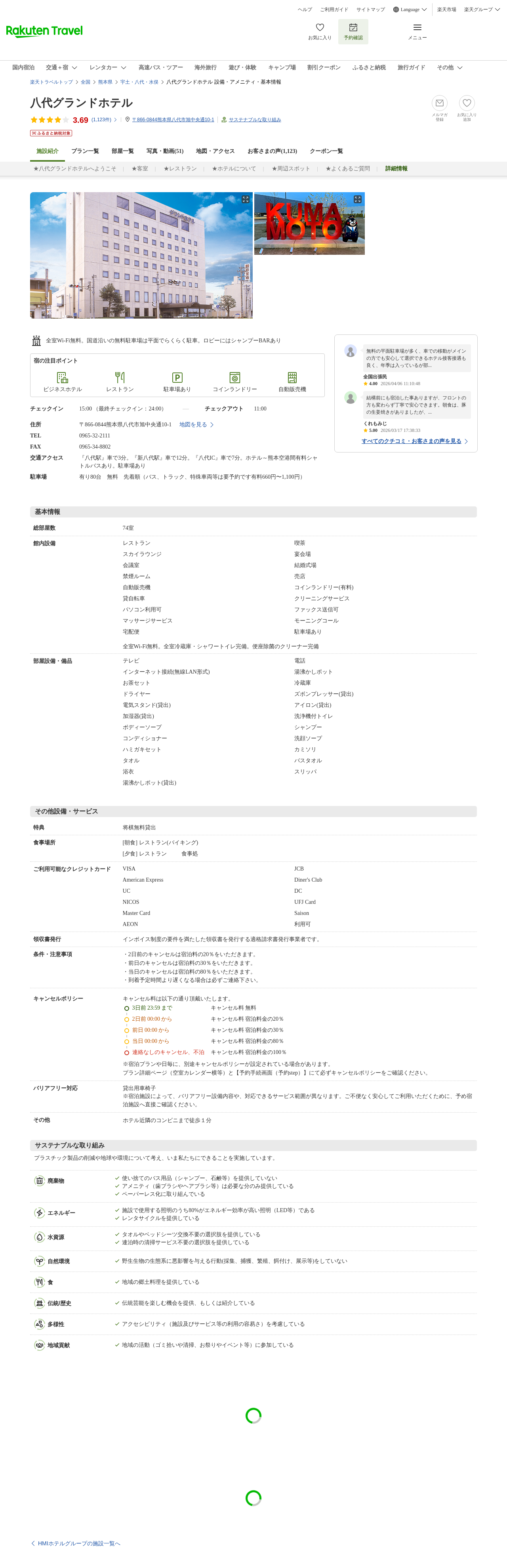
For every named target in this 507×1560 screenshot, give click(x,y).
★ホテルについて (234, 169)
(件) (104, 119)
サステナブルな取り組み (255, 119)
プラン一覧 (85, 151)
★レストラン (180, 169)
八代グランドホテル (81, 103)
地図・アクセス (215, 151)
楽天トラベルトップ (51, 82)
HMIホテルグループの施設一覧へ (79, 1543)
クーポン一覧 (326, 151)
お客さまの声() (272, 151)
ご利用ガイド (334, 9)
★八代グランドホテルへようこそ (74, 169)
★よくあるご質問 (348, 169)
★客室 (140, 169)
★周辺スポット (291, 169)
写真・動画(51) (165, 151)
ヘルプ (305, 9)
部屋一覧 (123, 151)
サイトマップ (370, 9)
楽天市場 (446, 9)
